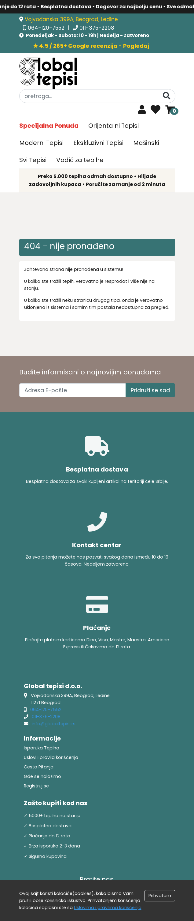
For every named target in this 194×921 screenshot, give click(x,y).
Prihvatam (159, 896)
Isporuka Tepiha (41, 748)
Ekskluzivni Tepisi (98, 142)
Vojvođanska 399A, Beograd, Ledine (71, 19)
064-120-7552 (47, 28)
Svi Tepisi (32, 160)
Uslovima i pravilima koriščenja (107, 907)
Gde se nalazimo (42, 776)
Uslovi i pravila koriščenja (51, 757)
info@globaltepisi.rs (53, 724)
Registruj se (36, 786)
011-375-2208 (96, 28)
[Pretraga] (166, 95)
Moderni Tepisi (41, 142)
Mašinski (146, 142)
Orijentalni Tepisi (113, 125)
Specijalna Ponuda (49, 125)
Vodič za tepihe (80, 160)
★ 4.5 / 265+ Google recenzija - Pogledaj (91, 46)
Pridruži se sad (150, 390)
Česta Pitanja (38, 767)
